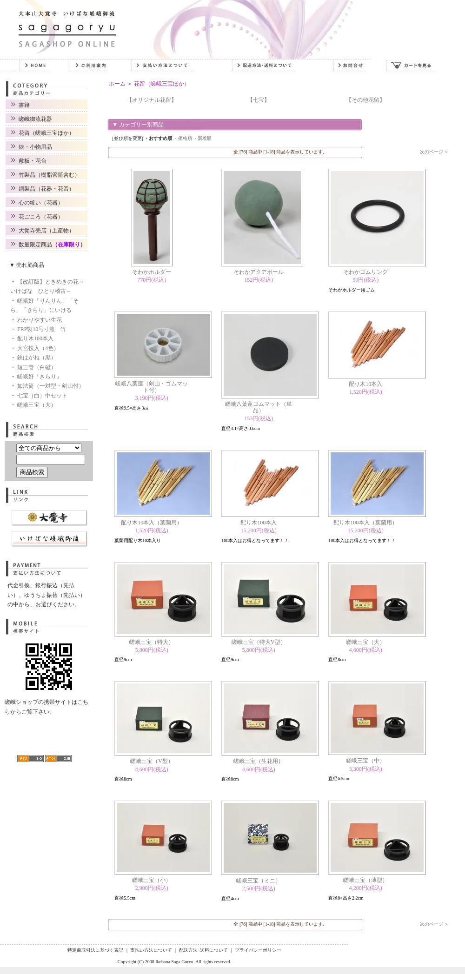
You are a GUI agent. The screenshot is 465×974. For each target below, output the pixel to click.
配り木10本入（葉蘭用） (151, 522)
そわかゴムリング (365, 272)
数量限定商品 (52, 244)
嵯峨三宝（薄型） (365, 880)
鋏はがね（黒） (36, 357)
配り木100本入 (35, 338)
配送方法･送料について (203, 950)
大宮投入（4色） (38, 348)
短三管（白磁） (36, 367)
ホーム (117, 83)
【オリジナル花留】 (151, 100)
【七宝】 (258, 100)
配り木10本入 (365, 384)
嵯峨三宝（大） (36, 405)
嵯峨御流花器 (35, 119)
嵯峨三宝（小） (151, 880)
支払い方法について (151, 950)
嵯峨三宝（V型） (151, 761)
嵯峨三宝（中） (365, 760)
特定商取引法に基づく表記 (95, 950)
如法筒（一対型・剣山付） (50, 386)
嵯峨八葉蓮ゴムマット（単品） (258, 407)
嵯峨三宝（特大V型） (259, 642)
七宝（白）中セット (42, 395)
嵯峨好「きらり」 (39, 376)
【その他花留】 (365, 100)
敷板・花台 (32, 161)
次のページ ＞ (434, 151)
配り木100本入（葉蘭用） (365, 522)
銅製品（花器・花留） (46, 189)
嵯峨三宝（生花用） (258, 761)
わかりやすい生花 (39, 320)
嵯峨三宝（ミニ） (258, 880)
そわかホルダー (151, 272)
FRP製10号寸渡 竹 (41, 329)
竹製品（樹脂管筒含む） (49, 175)
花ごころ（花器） (41, 216)
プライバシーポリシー (258, 950)
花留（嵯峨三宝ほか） (46, 133)
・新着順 (202, 138)
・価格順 (182, 138)
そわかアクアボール (258, 272)
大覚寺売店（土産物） (46, 230)
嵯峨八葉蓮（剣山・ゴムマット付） (151, 386)
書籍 (24, 105)
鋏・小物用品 (35, 147)
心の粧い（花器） (41, 202)
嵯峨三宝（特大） (151, 642)
